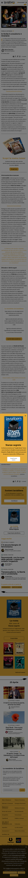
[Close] (25, 415)
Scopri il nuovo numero (14, 460)
